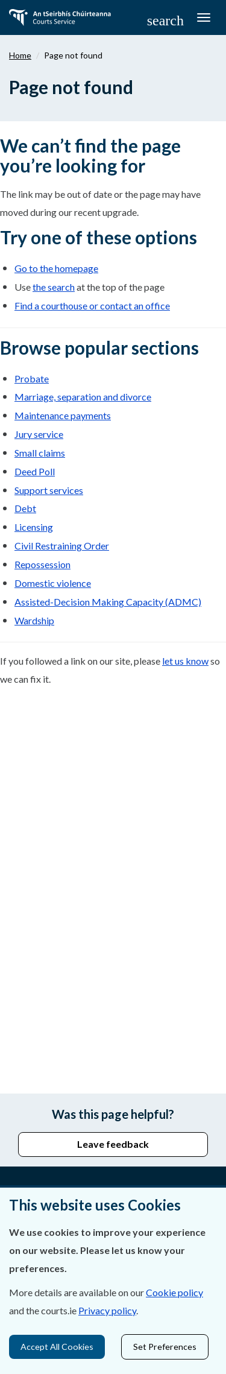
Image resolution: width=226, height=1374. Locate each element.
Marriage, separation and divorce (82, 396)
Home (20, 55)
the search (54, 287)
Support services (48, 490)
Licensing (33, 527)
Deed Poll (34, 471)
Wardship (34, 620)
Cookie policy (174, 1292)
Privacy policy (107, 1310)
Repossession (42, 564)
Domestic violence (52, 583)
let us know (185, 660)
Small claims (39, 452)
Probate (31, 378)
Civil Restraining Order (61, 545)
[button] (165, 20)
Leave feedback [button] (113, 1144)
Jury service (38, 434)
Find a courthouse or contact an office (92, 305)
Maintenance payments (62, 415)
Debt (25, 508)
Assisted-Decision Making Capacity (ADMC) (107, 601)
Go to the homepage (56, 268)
